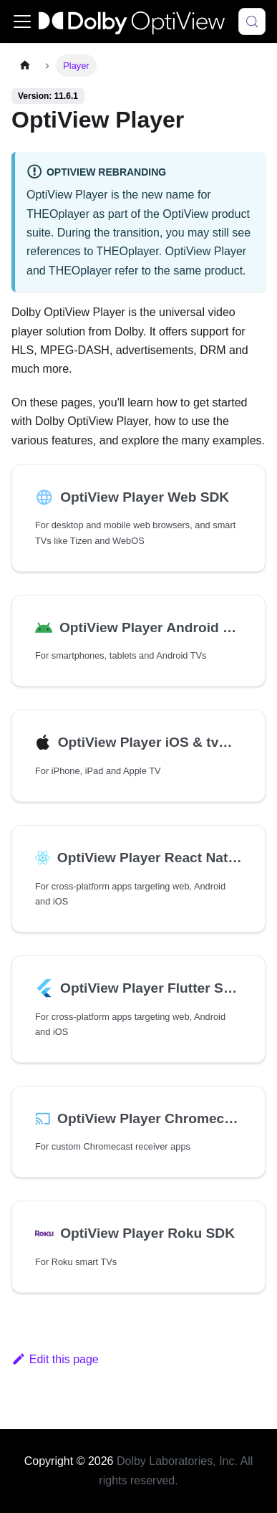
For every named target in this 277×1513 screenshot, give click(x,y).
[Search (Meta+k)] (252, 21)
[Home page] (25, 65)
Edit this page (55, 1359)
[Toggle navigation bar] (22, 21)
